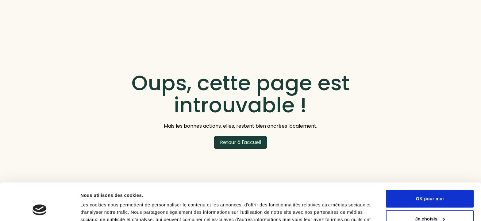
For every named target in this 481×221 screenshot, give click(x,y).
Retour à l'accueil (240, 142)
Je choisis (430, 183)
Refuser (429, 204)
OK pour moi (430, 163)
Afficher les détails (101, 208)
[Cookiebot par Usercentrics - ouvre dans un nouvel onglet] (40, 209)
